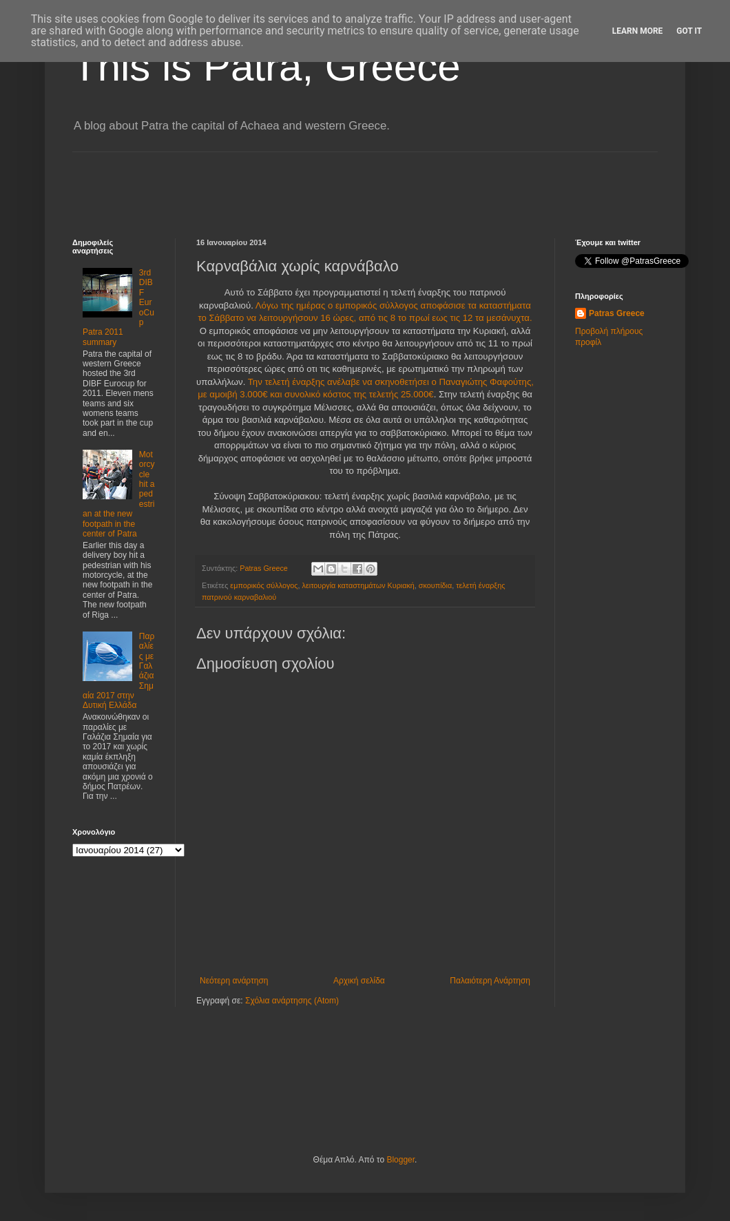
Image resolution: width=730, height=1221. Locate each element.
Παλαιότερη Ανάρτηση (490, 980)
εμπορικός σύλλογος (264, 585)
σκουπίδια (435, 585)
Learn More (637, 31)
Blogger (400, 1160)
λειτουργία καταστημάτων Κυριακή (358, 585)
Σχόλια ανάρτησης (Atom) (292, 1000)
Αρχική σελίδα (359, 980)
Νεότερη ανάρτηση (234, 980)
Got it (689, 31)
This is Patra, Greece (266, 66)
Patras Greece (617, 313)
